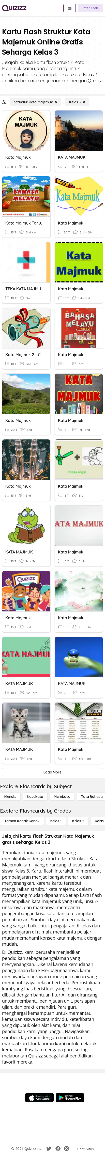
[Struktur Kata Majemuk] (35, 102)
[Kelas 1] (56, 821)
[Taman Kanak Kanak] (22, 821)
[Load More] (52, 772)
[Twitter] (48, 1149)
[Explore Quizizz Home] (14, 8)
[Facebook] (58, 1149)
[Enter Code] (90, 8)
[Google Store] (70, 1097)
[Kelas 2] (78, 821)
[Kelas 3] (77, 102)
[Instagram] (66, 1149)
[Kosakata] (35, 797)
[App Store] (39, 1097)
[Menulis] (10, 797)
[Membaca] (62, 797)
